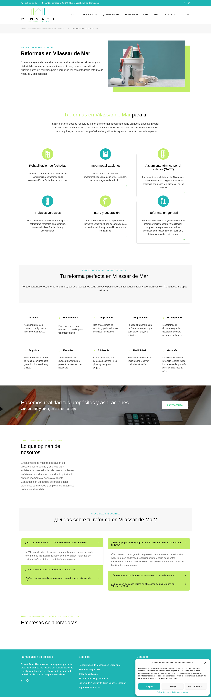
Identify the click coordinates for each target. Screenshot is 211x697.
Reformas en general (89, 669)
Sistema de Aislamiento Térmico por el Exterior (102, 683)
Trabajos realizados (136, 15)
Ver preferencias (196, 686)
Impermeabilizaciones (89, 687)
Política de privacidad (180, 692)
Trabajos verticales (88, 674)
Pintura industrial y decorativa (93, 678)
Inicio (74, 15)
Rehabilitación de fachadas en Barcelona (99, 665)
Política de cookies (164, 692)
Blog (156, 15)
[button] (205, 662)
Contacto (170, 15)
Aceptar (149, 686)
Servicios (88, 15)
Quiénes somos (111, 15)
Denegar (172, 686)
